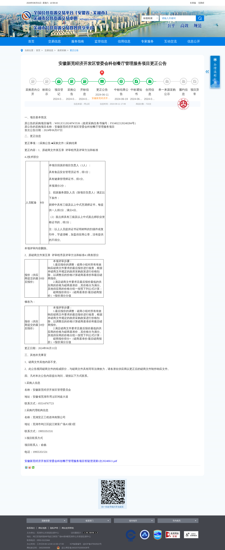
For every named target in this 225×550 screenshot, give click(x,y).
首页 (31, 41)
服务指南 (77, 41)
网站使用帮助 (68, 528)
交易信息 (54, 41)
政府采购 (62, 50)
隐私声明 (54, 528)
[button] (193, 3)
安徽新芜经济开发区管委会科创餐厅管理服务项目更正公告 (102, 98)
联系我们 (31, 528)
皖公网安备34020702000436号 (75, 548)
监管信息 (101, 41)
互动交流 (170, 41)
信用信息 (124, 41)
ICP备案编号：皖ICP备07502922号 (86, 544)
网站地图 (42, 528)
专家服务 (147, 41)
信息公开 (193, 41)
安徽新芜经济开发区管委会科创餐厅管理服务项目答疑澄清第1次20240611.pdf (71, 461)
